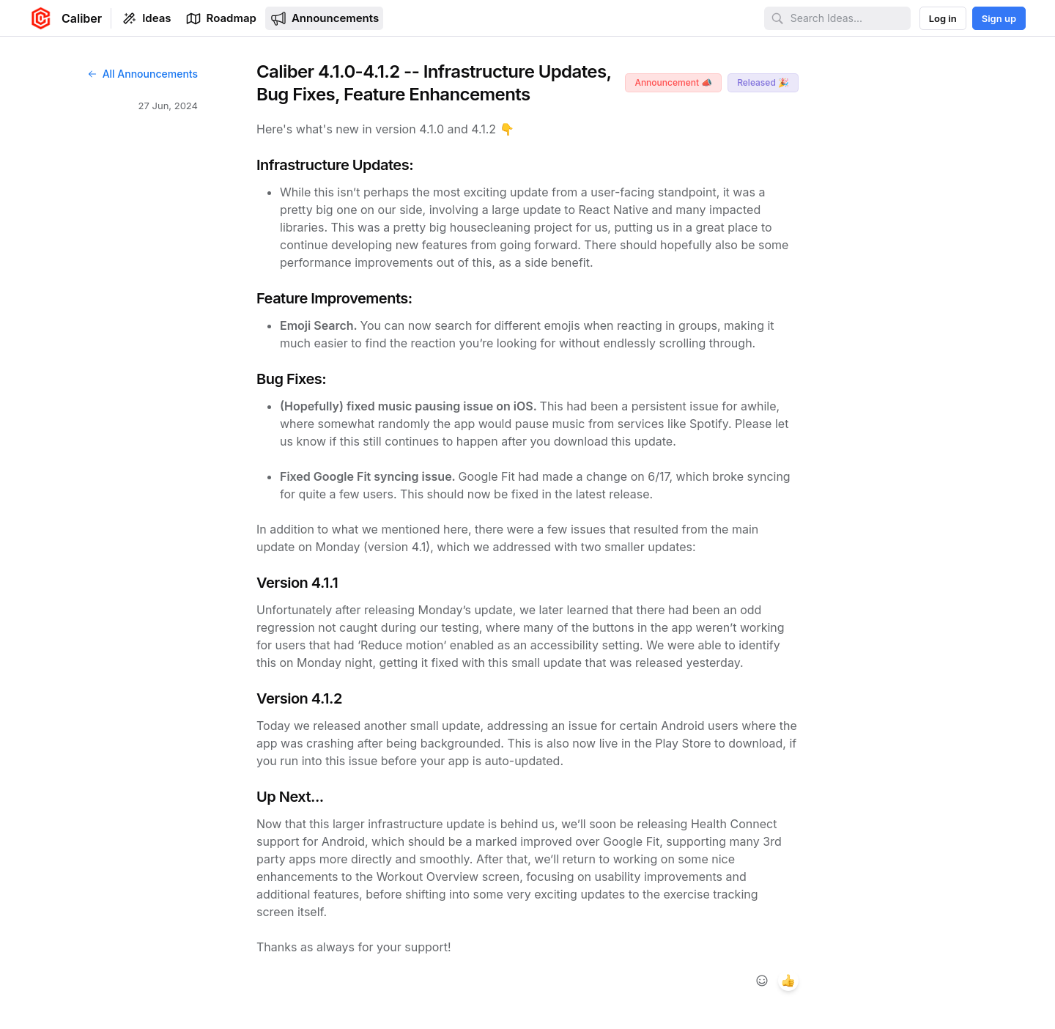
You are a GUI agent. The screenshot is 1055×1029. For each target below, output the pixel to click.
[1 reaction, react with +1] (788, 980)
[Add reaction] (762, 980)
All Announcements (142, 73)
